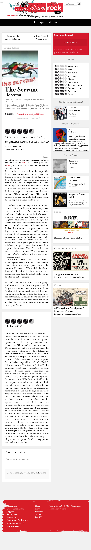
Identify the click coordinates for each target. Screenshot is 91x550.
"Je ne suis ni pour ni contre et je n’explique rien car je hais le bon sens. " (78, 203)
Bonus (60, 16)
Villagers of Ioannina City (66, 274)
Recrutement (12, 514)
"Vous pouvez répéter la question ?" (77, 185)
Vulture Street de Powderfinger (41, 38)
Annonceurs (12, 517)
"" (71, 145)
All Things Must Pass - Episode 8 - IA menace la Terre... (69, 309)
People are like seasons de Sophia (12, 38)
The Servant (21, 89)
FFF (70, 129)
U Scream (72, 132)
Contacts (10, 511)
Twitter (38, 514)
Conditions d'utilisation (17, 520)
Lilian (7, 149)
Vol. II (72, 197)
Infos (52, 16)
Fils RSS (38, 517)
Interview (73, 180)
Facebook (39, 511)
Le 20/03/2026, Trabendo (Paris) (69, 277)
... (55, 240)
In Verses (73, 163)
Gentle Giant (75, 177)
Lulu (7, 326)
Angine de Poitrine (77, 194)
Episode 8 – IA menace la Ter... (68, 314)
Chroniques (33, 16)
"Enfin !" (72, 167)
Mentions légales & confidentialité (15, 524)
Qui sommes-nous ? (15, 508)
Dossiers (44, 16)
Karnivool (73, 160)
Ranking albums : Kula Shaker (68, 237)
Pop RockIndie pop (72, 115)
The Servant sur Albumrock (71, 102)
